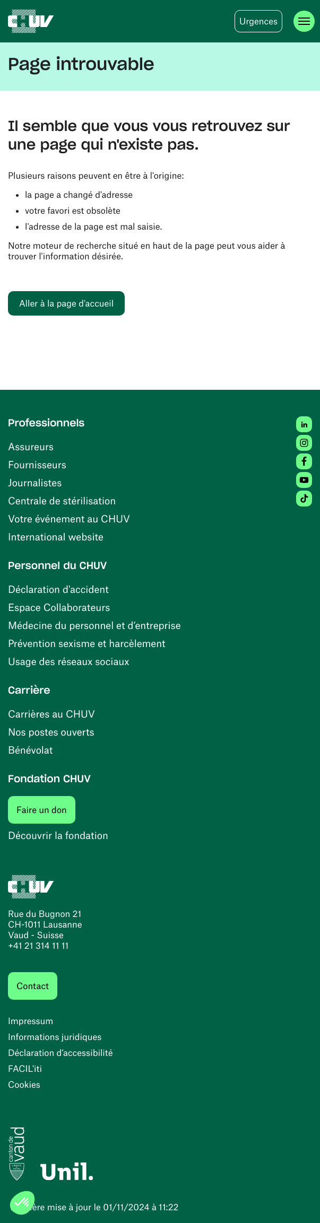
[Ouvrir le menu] (304, 21)
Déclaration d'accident (58, 589)
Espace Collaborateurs (59, 607)
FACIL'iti (25, 1068)
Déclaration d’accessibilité (60, 1052)
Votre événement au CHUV (69, 518)
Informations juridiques (54, 1037)
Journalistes (35, 482)
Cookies (24, 1084)
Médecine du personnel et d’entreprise (94, 625)
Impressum (30, 1021)
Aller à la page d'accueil (66, 303)
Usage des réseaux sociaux (68, 661)
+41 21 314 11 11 (38, 945)
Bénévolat (30, 750)
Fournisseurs (37, 464)
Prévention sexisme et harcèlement (87, 643)
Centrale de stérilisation (62, 500)
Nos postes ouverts (51, 732)
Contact (32, 986)
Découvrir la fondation (58, 835)
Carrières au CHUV (51, 713)
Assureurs (31, 446)
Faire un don (45, 809)
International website (55, 536)
